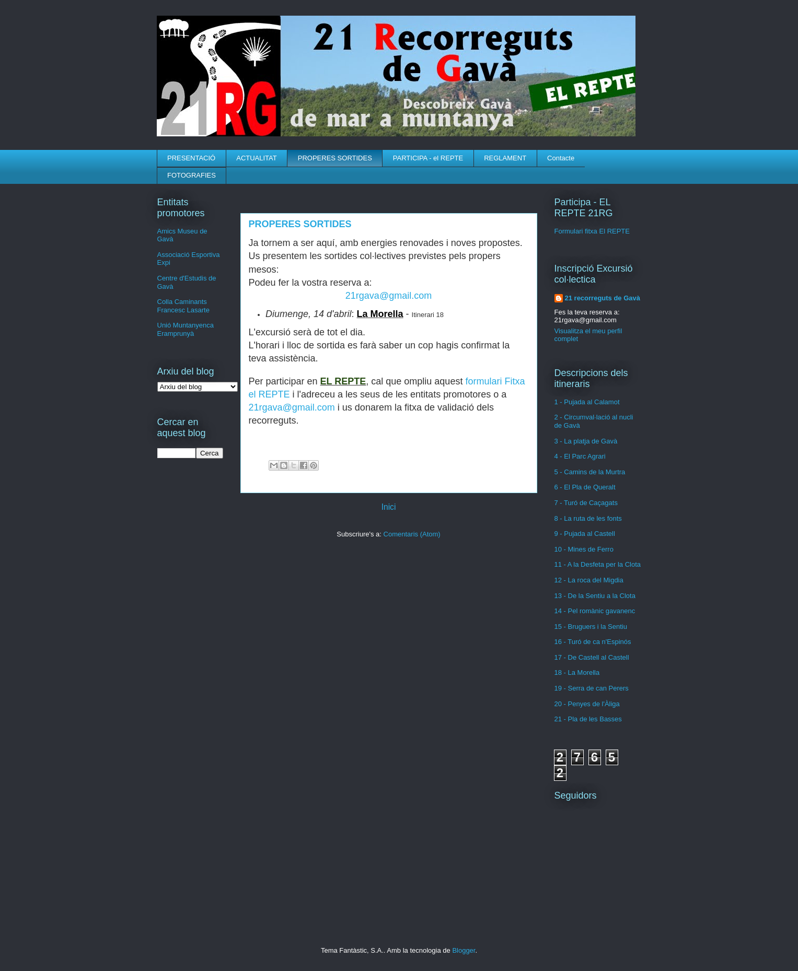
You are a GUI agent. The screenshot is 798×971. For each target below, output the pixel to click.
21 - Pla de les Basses (588, 719)
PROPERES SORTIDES (335, 158)
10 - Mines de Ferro (584, 549)
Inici (388, 506)
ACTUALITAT (256, 158)
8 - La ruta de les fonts (588, 518)
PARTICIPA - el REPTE (428, 158)
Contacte (560, 158)
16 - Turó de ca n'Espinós (592, 642)
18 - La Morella (577, 672)
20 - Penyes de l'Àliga (587, 704)
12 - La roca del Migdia (588, 580)
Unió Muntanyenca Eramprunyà (185, 329)
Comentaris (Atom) (412, 534)
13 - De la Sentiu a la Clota (594, 596)
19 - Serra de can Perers (591, 688)
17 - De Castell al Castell (591, 657)
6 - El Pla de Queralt (585, 487)
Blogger (463, 950)
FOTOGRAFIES (191, 175)
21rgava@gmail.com (388, 295)
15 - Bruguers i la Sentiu (590, 626)
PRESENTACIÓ (191, 158)
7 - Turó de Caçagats (586, 503)
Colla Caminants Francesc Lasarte (183, 306)
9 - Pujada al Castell (584, 533)
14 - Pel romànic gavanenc (594, 611)
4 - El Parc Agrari (580, 456)
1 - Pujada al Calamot (587, 402)
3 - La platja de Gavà (586, 441)
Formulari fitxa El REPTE (592, 231)
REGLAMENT (505, 158)
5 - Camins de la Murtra (590, 472)
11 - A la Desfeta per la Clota (597, 564)
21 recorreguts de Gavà (603, 298)
